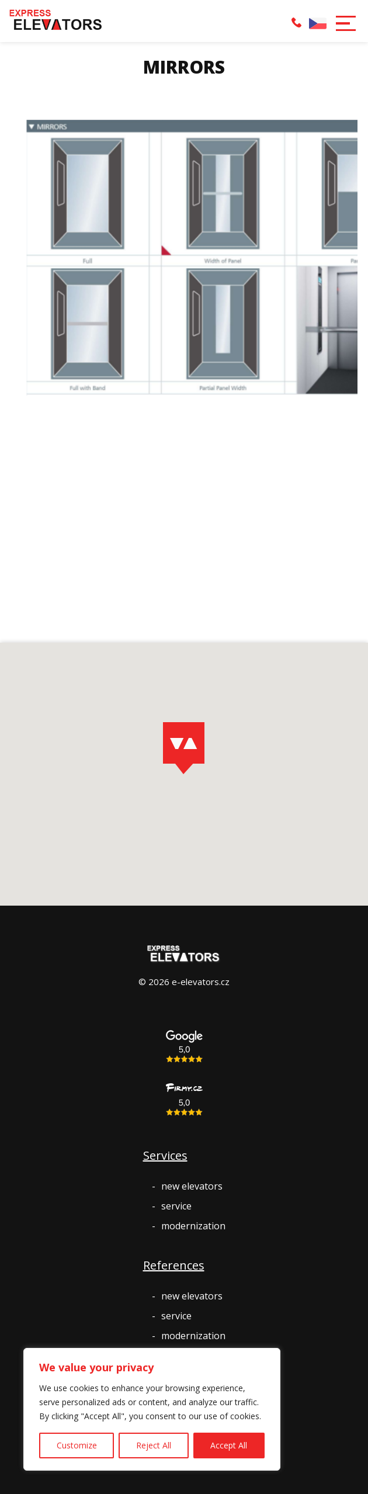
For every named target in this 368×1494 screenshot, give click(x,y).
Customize (77, 1445)
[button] (344, 22)
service (176, 1206)
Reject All (153, 1445)
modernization (193, 1225)
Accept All (228, 1445)
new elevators (192, 1186)
